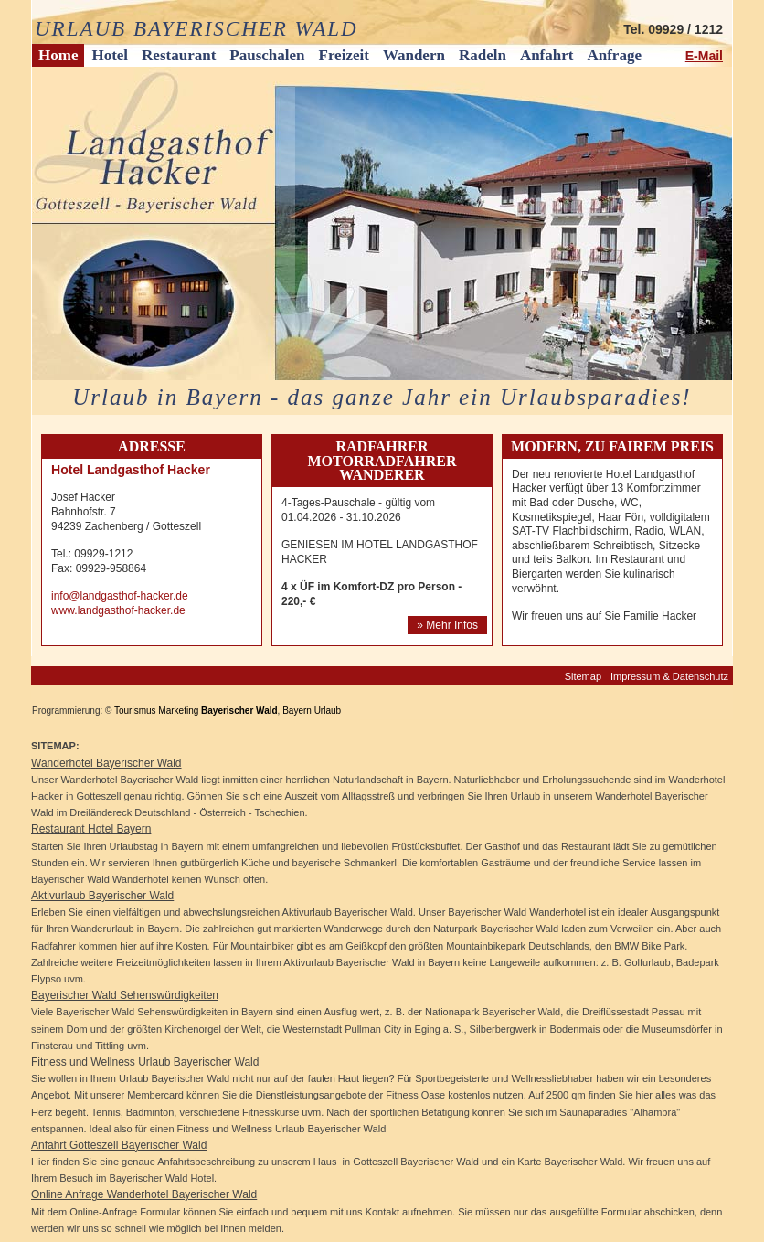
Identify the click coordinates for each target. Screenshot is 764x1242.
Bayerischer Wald (239, 711)
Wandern (414, 55)
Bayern (297, 711)
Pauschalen (266, 55)
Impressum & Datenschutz (669, 676)
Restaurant (179, 55)
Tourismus (135, 711)
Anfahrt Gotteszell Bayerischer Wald (119, 1145)
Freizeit (344, 55)
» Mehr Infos (447, 625)
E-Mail (704, 55)
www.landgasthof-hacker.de (118, 610)
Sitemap (583, 676)
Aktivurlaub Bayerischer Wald (102, 895)
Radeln (482, 55)
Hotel (109, 55)
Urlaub (327, 711)
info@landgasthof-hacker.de (119, 595)
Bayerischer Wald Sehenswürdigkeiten (124, 995)
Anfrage (614, 55)
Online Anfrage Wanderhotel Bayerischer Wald (144, 1194)
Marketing (178, 711)
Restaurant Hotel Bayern (91, 829)
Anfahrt (547, 55)
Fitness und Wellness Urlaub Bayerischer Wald (145, 1062)
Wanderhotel (63, 763)
